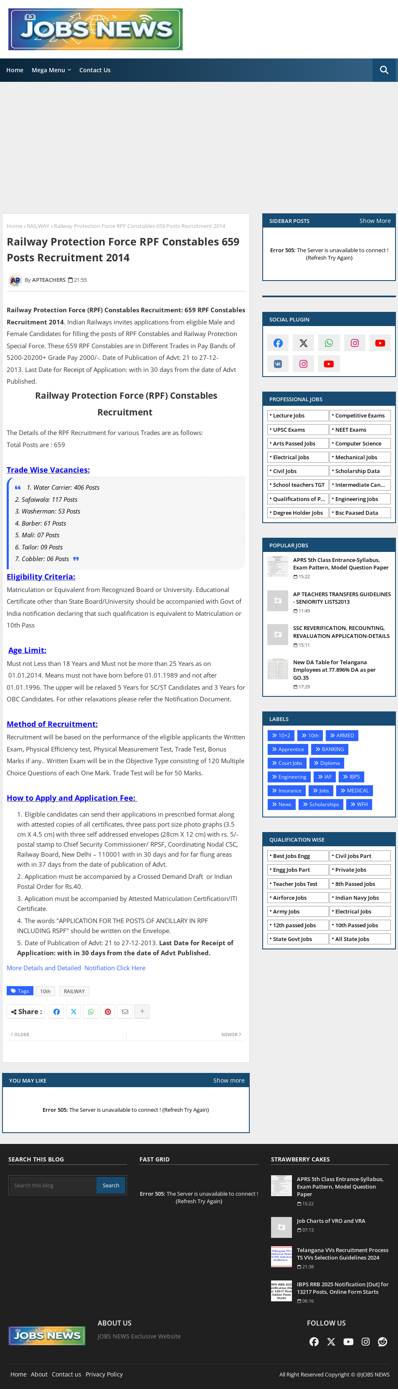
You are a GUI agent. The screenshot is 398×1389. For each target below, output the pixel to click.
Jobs (324, 790)
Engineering (293, 776)
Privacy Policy (104, 1374)
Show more (229, 1080)
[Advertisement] (199, 148)
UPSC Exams (289, 429)
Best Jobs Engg (291, 856)
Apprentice (291, 749)
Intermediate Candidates (363, 484)
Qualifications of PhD (300, 499)
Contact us (66, 1374)
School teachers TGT (298, 484)
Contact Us (95, 70)
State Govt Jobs (292, 939)
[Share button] (142, 1011)
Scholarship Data (357, 471)
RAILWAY (38, 226)
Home (14, 70)
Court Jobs (290, 763)
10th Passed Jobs (356, 925)
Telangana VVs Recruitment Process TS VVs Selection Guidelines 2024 (342, 1253)
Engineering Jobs (356, 499)
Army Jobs (286, 911)
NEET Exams (350, 429)
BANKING (333, 749)
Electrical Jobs (291, 457)
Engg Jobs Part (291, 869)
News (285, 804)
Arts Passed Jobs (294, 443)
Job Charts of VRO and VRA (331, 1221)
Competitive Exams (360, 415)
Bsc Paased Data (356, 512)
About (39, 1374)
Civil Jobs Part (353, 856)
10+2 (284, 735)
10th (45, 991)
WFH (362, 804)
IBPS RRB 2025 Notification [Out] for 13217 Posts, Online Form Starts (343, 1287)
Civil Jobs (285, 471)
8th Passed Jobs (355, 884)
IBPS (355, 776)
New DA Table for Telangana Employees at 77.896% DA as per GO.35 (334, 669)
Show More (375, 221)
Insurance (290, 790)
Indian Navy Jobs (357, 897)
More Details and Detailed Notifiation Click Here (76, 968)
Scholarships (324, 804)
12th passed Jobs (294, 925)
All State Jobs (352, 939)
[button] (384, 70)
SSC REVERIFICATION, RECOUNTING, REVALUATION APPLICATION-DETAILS (341, 631)
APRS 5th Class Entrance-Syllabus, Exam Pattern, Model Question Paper (341, 563)
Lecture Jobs (288, 415)
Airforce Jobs (290, 897)
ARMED (345, 735)
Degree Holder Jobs (298, 512)
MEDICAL (358, 790)
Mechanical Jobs (356, 457)
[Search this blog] (53, 1185)
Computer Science (358, 443)
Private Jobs (350, 869)
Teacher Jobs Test (295, 884)
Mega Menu (48, 70)
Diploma (330, 763)
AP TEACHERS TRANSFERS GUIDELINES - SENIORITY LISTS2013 (342, 597)
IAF (328, 776)
